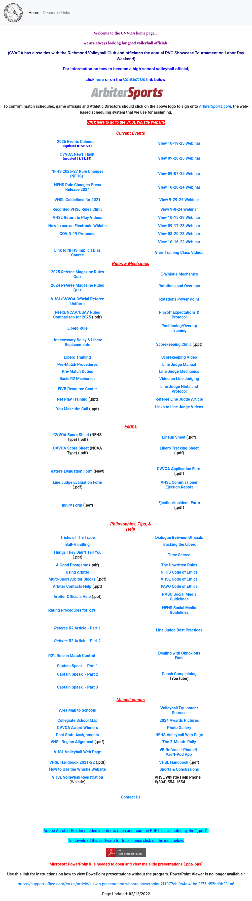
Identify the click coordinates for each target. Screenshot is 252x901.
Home (35, 12)
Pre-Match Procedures (77, 364)
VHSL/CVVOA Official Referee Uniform (77, 301)
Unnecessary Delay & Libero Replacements (78, 342)
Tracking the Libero (179, 544)
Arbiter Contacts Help (72, 586)
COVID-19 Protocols (78, 233)
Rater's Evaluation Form (72, 471)
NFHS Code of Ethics (179, 572)
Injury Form (72, 505)
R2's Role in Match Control (71, 655)
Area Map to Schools (77, 710)
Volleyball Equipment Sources (179, 710)
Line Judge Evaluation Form (77, 482)
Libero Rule (77, 328)
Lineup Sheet (173, 437)
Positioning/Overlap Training (179, 328)
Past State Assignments (77, 734)
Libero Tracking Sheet (179, 448)
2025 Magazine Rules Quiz (77, 274)
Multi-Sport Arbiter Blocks (72, 579)
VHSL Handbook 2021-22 (72, 762)
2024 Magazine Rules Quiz (77, 287)
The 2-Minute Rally (179, 741)
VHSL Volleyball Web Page (77, 752)
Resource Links (56, 12)
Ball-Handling (77, 544)
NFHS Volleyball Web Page (179, 734)
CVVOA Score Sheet (71, 434)
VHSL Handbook (173, 762)
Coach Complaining (179, 673)
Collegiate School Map (77, 720)
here (100, 79)
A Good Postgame (72, 565)
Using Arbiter (77, 572)
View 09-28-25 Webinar (179, 158)
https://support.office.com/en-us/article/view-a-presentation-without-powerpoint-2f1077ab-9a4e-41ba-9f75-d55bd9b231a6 (126, 884)
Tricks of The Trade (77, 537)
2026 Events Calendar (76, 141)
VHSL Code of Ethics (179, 579)
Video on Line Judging (179, 378)
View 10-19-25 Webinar (179, 143)
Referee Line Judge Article (179, 399)
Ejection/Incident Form (179, 502)
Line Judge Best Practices (179, 630)
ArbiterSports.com (215, 106)
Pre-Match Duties (77, 371)
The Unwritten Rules (179, 565)
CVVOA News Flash (77, 154)
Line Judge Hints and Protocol (179, 389)
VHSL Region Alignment (72, 741)
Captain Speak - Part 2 (77, 674)
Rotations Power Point (179, 299)
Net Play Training (72, 399)
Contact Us (131, 797)
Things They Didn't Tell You (77, 552)
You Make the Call (72, 409)
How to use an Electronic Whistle (77, 225)
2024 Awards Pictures (179, 720)
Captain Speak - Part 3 (77, 687)
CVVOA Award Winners (77, 727)
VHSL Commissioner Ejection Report (179, 484)
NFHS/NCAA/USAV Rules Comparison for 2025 (76, 314)
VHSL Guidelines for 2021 (77, 199)
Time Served (179, 555)
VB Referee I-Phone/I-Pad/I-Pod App (179, 752)
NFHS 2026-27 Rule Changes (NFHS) (77, 173)
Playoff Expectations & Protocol (179, 314)
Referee (61, 628)
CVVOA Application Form (179, 468)
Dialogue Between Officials (179, 537)
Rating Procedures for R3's (72, 610)
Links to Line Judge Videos (179, 407)
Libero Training (77, 357)
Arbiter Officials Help (72, 596)
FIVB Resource (71, 388)
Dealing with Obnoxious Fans (179, 655)
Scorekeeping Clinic (174, 344)
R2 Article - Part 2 (85, 640)
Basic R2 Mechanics (77, 378)
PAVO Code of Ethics (179, 586)
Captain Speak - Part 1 (77, 665)
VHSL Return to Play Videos (77, 217)
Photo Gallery (179, 727)
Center (91, 388)
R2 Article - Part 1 (85, 628)
